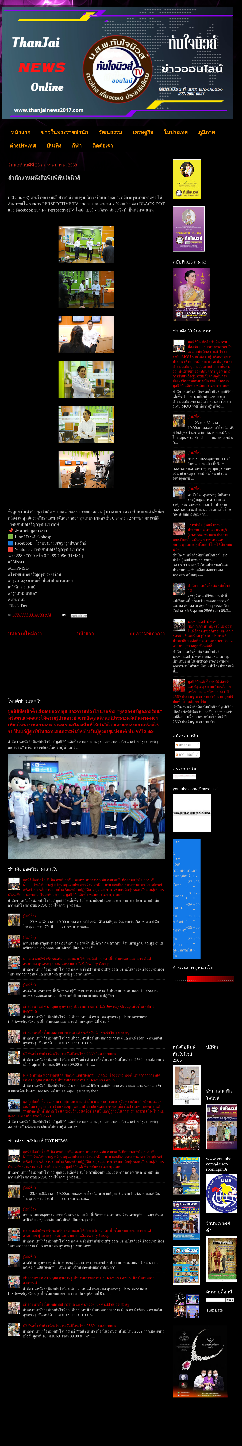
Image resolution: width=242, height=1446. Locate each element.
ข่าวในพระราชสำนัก (64, 132)
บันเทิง (54, 146)
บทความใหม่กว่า (25, 633)
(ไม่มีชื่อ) (29, 916)
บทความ (183, 745)
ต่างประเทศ (23, 146)
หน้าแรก (20, 132)
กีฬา (77, 146)
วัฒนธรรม (110, 132)
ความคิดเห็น (186, 754)
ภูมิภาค (206, 132)
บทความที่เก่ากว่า (147, 633)
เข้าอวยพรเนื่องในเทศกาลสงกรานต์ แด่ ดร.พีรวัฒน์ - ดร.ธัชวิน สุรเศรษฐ (76, 1032)
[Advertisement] (86, 667)
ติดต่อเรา (102, 146)
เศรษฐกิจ (143, 132)
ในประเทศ (176, 132)
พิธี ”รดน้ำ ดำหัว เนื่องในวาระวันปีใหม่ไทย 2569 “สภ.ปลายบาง (69, 1053)
